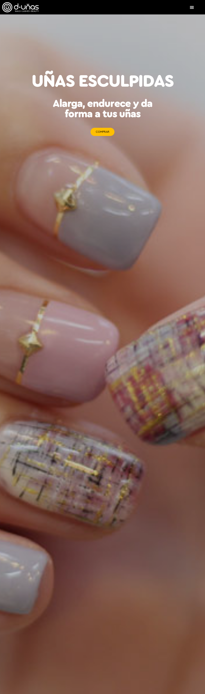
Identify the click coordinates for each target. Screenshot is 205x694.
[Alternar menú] (192, 7)
